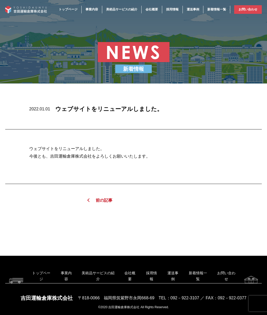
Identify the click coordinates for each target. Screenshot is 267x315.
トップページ (68, 9)
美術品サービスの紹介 (121, 9)
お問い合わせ (248, 9)
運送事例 (193, 9)
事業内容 (92, 9)
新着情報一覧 (216, 9)
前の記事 (104, 200)
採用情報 (172, 9)
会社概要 (151, 9)
